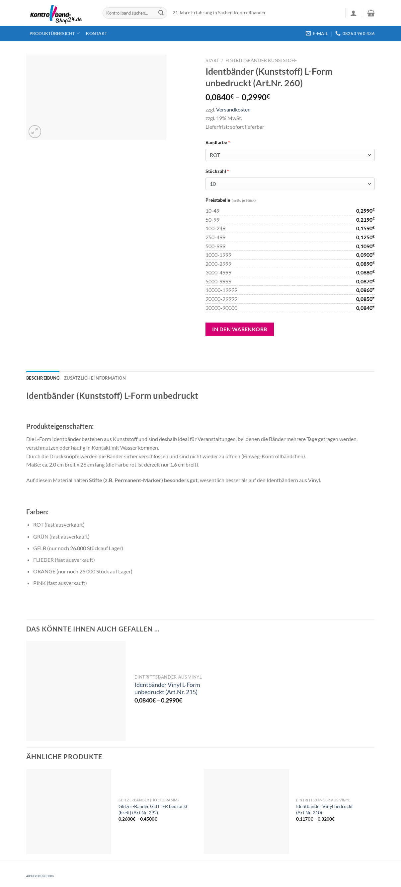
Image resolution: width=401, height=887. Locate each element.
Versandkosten (233, 109)
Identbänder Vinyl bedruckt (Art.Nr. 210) (324, 809)
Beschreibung (42, 378)
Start (212, 60)
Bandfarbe (217, 142)
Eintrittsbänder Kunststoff (261, 60)
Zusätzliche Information (95, 378)
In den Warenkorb (239, 329)
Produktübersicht (55, 33)
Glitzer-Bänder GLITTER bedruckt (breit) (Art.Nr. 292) (153, 809)
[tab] (42, 378)
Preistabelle (230, 200)
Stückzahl (217, 171)
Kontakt (96, 33)
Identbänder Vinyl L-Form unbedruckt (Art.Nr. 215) (167, 688)
